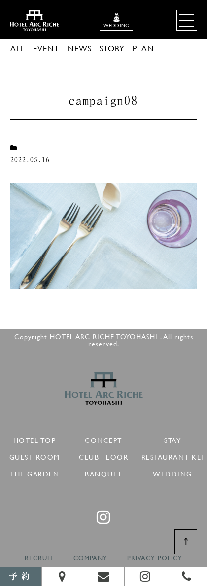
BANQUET (103, 472)
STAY (172, 438)
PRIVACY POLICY (154, 558)
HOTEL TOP (34, 438)
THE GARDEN (34, 472)
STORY (112, 48)
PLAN (143, 48)
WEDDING (172, 472)
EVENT (46, 48)
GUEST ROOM (34, 455)
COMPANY (90, 558)
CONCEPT (103, 438)
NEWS (80, 48)
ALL (17, 48)
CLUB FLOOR (103, 455)
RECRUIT (39, 558)
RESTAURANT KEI (172, 455)
